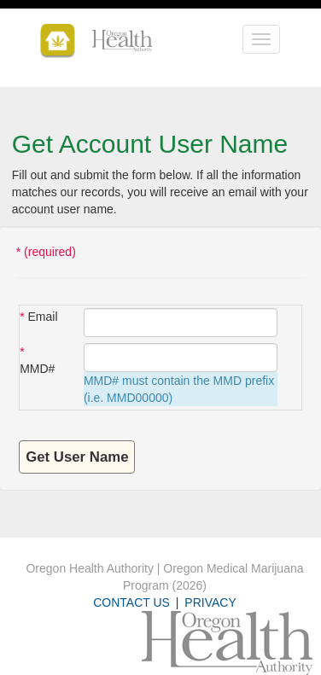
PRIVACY (210, 602)
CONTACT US (131, 602)
